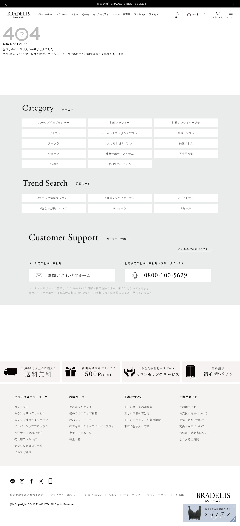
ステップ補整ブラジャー (53, 122)
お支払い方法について (193, 413)
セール (115, 14)
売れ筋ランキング (25, 439)
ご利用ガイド (187, 406)
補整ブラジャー (120, 122)
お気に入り (217, 17)
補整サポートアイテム (120, 153)
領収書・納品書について (194, 432)
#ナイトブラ (186, 198)
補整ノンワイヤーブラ (186, 122)
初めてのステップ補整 (83, 413)
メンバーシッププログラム (31, 426)
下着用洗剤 (186, 153)
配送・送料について (192, 419)
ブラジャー (62, 14)
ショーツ (53, 153)
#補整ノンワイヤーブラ (120, 198)
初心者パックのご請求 (28, 432)
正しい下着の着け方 (137, 413)
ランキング (140, 14)
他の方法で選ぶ (101, 14)
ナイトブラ (54, 133)
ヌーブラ (53, 143)
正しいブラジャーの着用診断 (142, 419)
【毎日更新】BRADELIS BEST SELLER (120, 3)
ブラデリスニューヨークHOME (166, 494)
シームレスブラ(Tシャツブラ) (120, 133)
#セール (186, 208)
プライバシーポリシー (64, 494)
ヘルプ (112, 494)
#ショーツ (119, 208)
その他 (85, 14)
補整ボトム (186, 143)
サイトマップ (131, 494)
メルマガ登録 (22, 452)
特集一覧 (75, 439)
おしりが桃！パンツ (120, 143)
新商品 (126, 14)
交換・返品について (192, 426)
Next (235, 4)
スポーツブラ (186, 133)
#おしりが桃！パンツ (53, 208)
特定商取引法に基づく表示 (27, 494)
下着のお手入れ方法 (137, 426)
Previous (4, 4)
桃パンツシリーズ (80, 419)
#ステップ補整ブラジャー (54, 198)
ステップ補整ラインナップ (31, 419)
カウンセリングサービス (29, 413)
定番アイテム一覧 (80, 432)
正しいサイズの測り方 (138, 406)
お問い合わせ (93, 494)
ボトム (74, 14)
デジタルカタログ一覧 (28, 445)
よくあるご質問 (189, 439)
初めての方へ (45, 14)
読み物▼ (153, 14)
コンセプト (21, 406)
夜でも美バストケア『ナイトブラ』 (91, 426)
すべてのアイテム (120, 163)
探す (177, 17)
